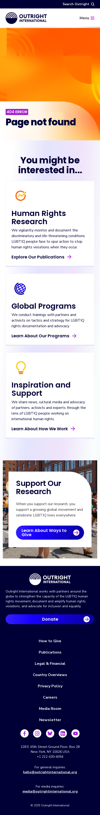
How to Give (50, 641)
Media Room (50, 708)
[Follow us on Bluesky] (50, 733)
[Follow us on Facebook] (24, 733)
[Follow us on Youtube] (75, 733)
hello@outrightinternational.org (50, 772)
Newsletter (50, 720)
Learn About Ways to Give (44, 532)
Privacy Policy (50, 686)
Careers (50, 697)
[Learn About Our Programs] (50, 309)
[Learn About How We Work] (50, 395)
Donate (50, 619)
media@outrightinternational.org (50, 791)
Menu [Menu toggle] (84, 18)
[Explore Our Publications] (50, 223)
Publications (50, 652)
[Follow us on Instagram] (37, 733)
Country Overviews (50, 674)
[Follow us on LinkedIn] (63, 733)
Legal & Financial (50, 663)
